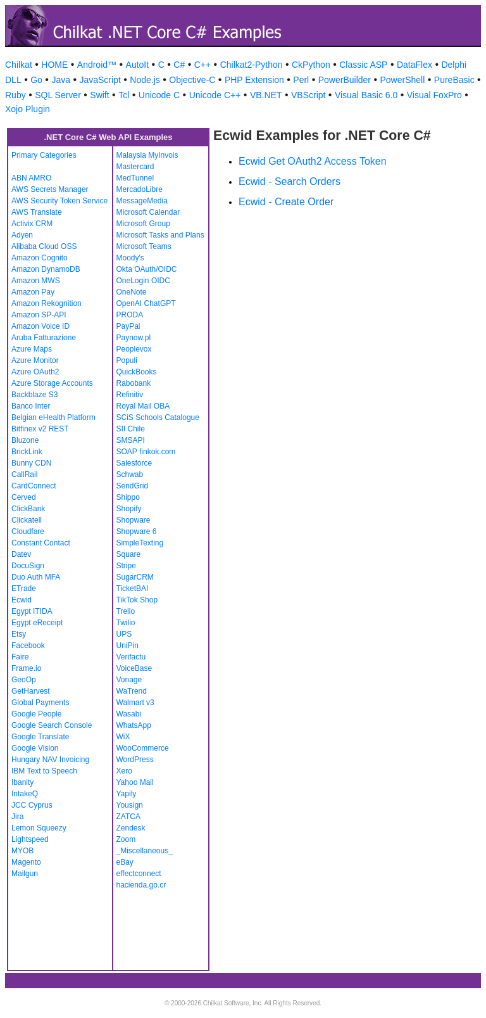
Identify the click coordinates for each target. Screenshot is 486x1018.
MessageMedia (142, 200)
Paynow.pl (133, 337)
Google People (36, 713)
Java (60, 80)
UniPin (127, 645)
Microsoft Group (143, 223)
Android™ (96, 65)
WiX (123, 736)
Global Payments (40, 702)
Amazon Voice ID (40, 326)
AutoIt (137, 65)
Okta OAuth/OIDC (146, 269)
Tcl (123, 95)
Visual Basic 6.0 (366, 95)
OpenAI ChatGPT (146, 303)
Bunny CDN (31, 463)
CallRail (24, 474)
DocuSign (27, 565)
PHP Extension (254, 80)
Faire (19, 656)
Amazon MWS (35, 280)
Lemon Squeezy (38, 828)
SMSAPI (130, 440)
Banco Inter (30, 406)
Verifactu (131, 656)
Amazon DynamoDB (45, 269)
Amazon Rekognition (46, 303)
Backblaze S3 (34, 394)
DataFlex (414, 65)
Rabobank (133, 383)
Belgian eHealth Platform (53, 417)
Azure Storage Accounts (52, 383)
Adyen (22, 235)
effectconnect (138, 873)
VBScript (308, 95)
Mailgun (24, 873)
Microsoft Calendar (148, 212)
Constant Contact (40, 542)
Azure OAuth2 (35, 371)
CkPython (311, 65)
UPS (124, 634)
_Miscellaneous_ (144, 850)
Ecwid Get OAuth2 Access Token (313, 161)
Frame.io (26, 668)
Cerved (23, 497)
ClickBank (28, 508)
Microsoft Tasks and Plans (160, 235)
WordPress (135, 759)
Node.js (144, 80)
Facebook (28, 645)
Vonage (129, 679)
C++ (202, 65)
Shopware (133, 520)
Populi (126, 360)
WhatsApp (133, 725)
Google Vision (35, 748)
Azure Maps (31, 349)
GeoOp (23, 679)
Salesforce (134, 463)
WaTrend (131, 691)
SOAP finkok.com (146, 451)
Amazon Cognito (39, 257)
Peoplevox (134, 349)
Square (128, 554)
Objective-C (192, 80)
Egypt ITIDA (32, 611)
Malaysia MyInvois (147, 155)
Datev (21, 554)
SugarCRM (135, 577)
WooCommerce (142, 748)
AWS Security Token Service (59, 200)
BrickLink (26, 451)
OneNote (131, 292)
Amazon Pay (32, 292)
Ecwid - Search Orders (289, 181)
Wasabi (129, 713)
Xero (124, 771)
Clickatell (26, 520)
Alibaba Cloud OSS (44, 246)
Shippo (128, 497)
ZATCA (128, 816)
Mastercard (135, 166)
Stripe (126, 565)
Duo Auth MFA (35, 577)
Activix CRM (32, 223)
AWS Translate (36, 212)
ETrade (23, 588)
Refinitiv (130, 394)
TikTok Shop (137, 599)
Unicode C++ (215, 95)
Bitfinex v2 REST (40, 428)
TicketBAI (132, 588)
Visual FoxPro (434, 95)
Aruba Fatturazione (43, 337)
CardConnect (33, 485)
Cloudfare (27, 531)
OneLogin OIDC (143, 280)
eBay (125, 862)
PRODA (130, 314)
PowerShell (402, 80)
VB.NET (266, 95)
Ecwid (21, 599)
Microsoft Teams (143, 246)
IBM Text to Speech (44, 771)
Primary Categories (44, 155)
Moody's (130, 257)
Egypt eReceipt (37, 622)
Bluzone (25, 440)
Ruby (15, 95)
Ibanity (22, 782)
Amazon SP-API (38, 314)
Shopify (129, 508)
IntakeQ (24, 793)
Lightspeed (30, 839)
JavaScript (99, 80)
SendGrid (132, 485)
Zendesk (131, 828)
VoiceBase (134, 668)
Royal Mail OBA (143, 406)
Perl (301, 80)
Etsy (18, 634)
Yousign (129, 805)
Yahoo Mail (135, 782)
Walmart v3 (135, 702)
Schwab (130, 474)
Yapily (126, 793)
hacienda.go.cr (141, 885)
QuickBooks (136, 371)
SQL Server (58, 95)
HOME (54, 65)
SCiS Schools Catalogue (157, 417)
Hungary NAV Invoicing (50, 759)
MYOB (22, 850)
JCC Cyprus (32, 805)
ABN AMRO (31, 178)
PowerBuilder (344, 80)
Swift (99, 95)
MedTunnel (135, 178)
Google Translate (40, 736)
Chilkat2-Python (251, 65)
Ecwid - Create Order (286, 201)
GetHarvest (30, 691)
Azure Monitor (35, 360)
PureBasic (454, 80)
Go (36, 80)
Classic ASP (363, 65)
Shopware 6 (136, 531)
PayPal (128, 326)
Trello (125, 611)
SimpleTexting (140, 542)
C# (179, 65)
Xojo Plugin (27, 109)
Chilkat (18, 65)
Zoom (126, 839)
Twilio (125, 622)
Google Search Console (51, 725)
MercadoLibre (139, 189)
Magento (26, 862)
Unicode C (159, 95)
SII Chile (130, 428)
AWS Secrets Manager (50, 189)
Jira (17, 816)
